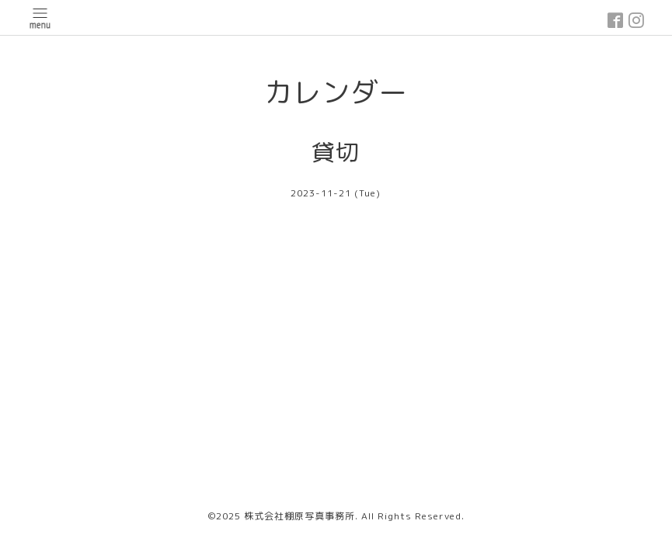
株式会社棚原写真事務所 (299, 516)
